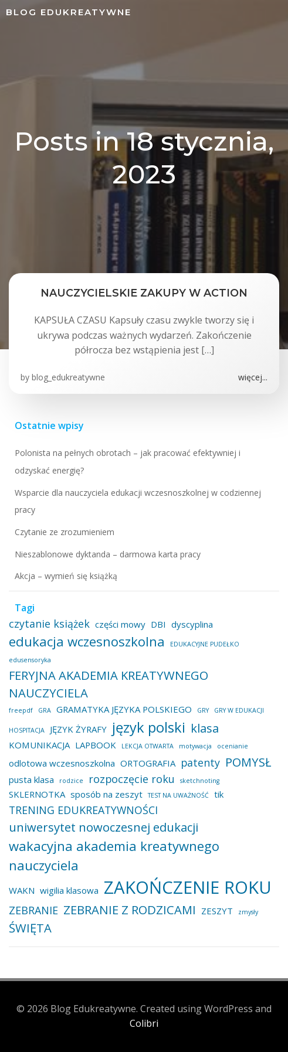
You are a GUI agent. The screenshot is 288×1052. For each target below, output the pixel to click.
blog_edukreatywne (68, 377)
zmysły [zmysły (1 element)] (248, 912)
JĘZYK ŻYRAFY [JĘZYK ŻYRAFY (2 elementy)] (78, 729)
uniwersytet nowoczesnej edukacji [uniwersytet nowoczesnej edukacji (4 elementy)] (103, 827)
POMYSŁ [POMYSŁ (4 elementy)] (248, 762)
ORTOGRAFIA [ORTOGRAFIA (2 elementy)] (147, 763)
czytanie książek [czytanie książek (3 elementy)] (49, 624)
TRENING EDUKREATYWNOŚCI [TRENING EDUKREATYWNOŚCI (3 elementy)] (83, 810)
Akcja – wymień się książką (66, 575)
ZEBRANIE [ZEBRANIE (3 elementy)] (33, 910)
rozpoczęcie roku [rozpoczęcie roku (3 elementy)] (132, 779)
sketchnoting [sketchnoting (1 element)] (199, 781)
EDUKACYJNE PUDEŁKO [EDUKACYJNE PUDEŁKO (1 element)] (204, 644)
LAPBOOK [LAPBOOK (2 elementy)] (95, 745)
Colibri (144, 1023)
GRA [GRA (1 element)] (44, 710)
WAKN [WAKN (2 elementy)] (22, 890)
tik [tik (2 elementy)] (218, 794)
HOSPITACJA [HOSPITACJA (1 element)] (27, 730)
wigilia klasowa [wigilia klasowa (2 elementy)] (69, 890)
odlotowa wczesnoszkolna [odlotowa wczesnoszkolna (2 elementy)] (62, 763)
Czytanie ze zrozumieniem (64, 531)
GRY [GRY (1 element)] (203, 710)
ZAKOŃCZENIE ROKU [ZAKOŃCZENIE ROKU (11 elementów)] (188, 887)
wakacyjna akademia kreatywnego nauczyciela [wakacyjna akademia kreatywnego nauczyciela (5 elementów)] (114, 855)
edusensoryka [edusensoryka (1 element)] (30, 660)
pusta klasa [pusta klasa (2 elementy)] (31, 779)
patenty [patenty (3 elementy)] (200, 762)
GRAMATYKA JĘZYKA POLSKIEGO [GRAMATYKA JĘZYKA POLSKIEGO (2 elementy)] (124, 709)
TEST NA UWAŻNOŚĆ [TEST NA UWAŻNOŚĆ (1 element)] (178, 795)
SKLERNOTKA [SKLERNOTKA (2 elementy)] (37, 794)
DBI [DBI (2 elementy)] (158, 624)
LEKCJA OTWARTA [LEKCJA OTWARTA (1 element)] (147, 746)
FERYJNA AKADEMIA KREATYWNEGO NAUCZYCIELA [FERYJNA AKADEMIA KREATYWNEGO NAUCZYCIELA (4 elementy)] (108, 684)
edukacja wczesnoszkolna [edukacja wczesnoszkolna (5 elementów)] (87, 641)
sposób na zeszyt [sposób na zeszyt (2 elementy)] (106, 794)
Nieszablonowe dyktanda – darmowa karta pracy (108, 554)
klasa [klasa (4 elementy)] (205, 728)
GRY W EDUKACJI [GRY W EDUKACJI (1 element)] (239, 710)
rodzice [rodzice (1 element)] (71, 781)
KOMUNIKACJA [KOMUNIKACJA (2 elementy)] (39, 745)
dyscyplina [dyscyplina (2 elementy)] (192, 624)
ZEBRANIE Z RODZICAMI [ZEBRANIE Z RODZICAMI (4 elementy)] (129, 909)
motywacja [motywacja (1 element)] (195, 746)
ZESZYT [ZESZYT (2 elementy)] (217, 911)
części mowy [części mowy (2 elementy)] (120, 624)
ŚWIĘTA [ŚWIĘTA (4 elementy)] (30, 928)
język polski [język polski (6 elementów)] (148, 727)
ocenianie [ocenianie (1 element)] (232, 746)
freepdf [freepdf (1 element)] (21, 710)
